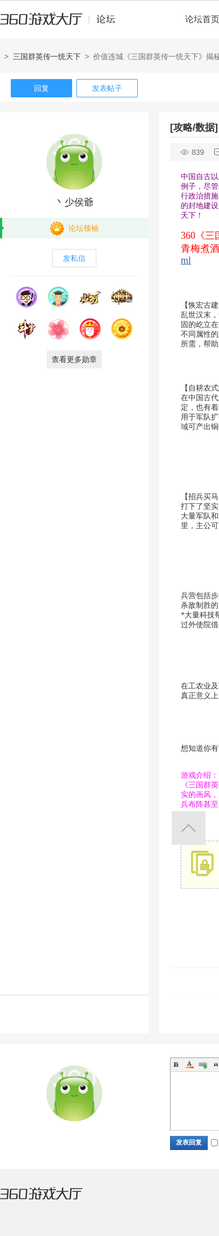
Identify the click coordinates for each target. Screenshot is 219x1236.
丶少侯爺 (74, 202)
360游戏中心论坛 (62, 23)
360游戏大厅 (52, 1200)
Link (202, 1064)
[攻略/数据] (194, 127)
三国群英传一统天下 (47, 56)
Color (189, 1064)
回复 (41, 88)
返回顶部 (189, 828)
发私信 (74, 258)
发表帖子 (107, 88)
